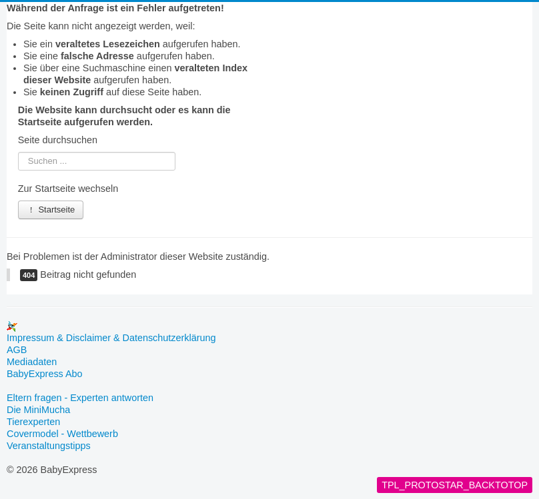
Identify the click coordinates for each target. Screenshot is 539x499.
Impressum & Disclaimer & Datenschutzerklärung (111, 337)
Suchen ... (18, 152)
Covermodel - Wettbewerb (62, 433)
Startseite (51, 210)
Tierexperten (33, 421)
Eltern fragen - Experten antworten (80, 397)
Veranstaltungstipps (49, 445)
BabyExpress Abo (45, 373)
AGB (17, 349)
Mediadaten (32, 361)
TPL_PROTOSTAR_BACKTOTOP (455, 485)
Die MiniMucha (38, 409)
